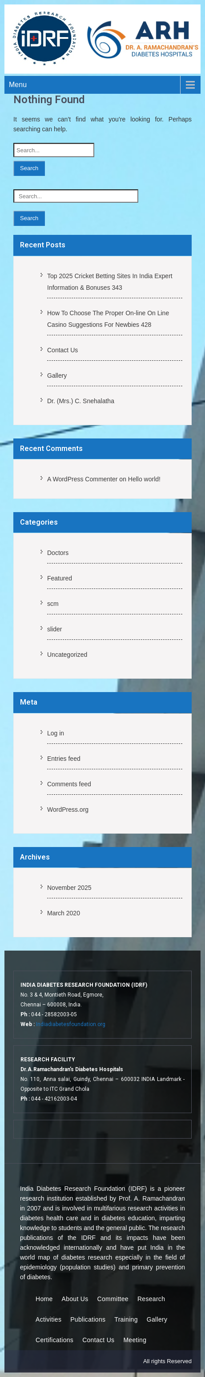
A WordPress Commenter (82, 479)
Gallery (57, 375)
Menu (18, 84)
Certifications (54, 1340)
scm (53, 603)
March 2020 (63, 913)
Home (44, 1298)
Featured (59, 578)
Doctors (57, 552)
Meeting (134, 1340)
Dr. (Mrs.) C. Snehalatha (80, 401)
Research (151, 1298)
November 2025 (69, 887)
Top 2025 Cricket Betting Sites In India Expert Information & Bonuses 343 (110, 281)
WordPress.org (67, 809)
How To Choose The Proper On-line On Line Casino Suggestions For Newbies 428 (108, 318)
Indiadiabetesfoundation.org (70, 1024)
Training (125, 1319)
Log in (55, 733)
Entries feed (63, 758)
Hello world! (144, 479)
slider (54, 629)
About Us (75, 1298)
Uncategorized (67, 654)
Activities (48, 1319)
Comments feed (69, 784)
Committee (113, 1298)
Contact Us (62, 350)
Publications (87, 1319)
